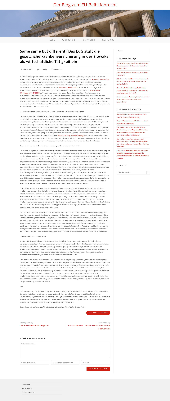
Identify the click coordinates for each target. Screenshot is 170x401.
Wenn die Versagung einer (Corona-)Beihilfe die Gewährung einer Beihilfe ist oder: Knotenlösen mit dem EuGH (132, 65)
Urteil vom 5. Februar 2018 (68, 87)
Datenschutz (27, 388)
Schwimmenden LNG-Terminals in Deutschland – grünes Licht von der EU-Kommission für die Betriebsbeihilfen (133, 81)
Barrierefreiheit (28, 392)
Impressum (26, 384)
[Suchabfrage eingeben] (133, 51)
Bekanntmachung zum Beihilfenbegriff (71, 135)
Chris (118, 150)
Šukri (118, 121)
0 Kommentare (57, 70)
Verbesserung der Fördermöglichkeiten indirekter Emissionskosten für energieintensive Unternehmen (133, 99)
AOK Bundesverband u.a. (101, 79)
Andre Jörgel (121, 114)
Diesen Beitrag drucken (98, 313)
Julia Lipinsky (42, 70)
